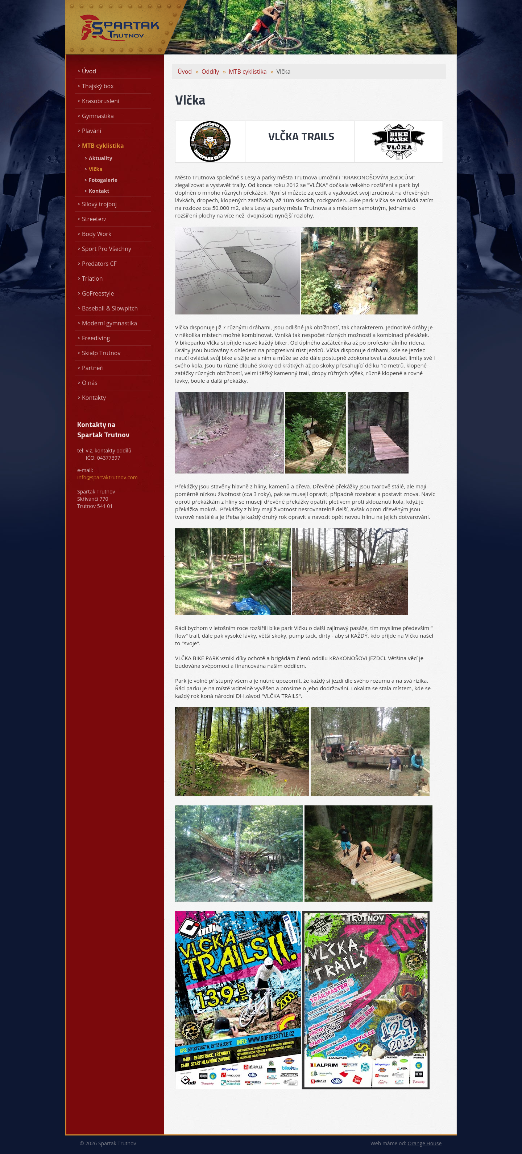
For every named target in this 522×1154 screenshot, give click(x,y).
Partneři (93, 368)
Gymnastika (98, 116)
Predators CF (99, 264)
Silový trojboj (99, 204)
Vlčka (96, 169)
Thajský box (98, 86)
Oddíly (210, 72)
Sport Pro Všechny (106, 249)
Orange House (424, 1143)
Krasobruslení (100, 101)
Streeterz (94, 219)
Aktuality (100, 158)
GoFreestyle (98, 293)
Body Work (96, 234)
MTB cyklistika (103, 146)
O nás (90, 383)
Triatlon (92, 279)
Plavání (91, 131)
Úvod (89, 71)
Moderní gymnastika (109, 323)
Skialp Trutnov (101, 353)
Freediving (96, 338)
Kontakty (94, 398)
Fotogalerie (103, 179)
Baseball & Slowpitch (110, 308)
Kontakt (99, 190)
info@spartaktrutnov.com (107, 477)
